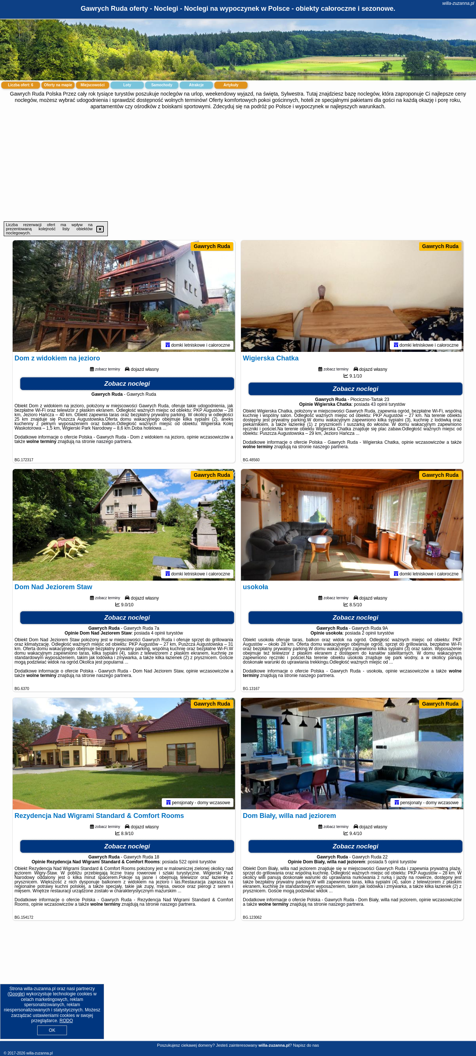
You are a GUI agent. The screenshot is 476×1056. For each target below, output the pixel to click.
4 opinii (158, 633)
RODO (66, 1020)
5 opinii (392, 861)
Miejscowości (92, 85)
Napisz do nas (306, 1045)
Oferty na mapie (58, 85)
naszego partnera (113, 441)
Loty (127, 85)
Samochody (162, 85)
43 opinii (379, 404)
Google (16, 993)
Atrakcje (196, 85)
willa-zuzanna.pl (458, 3)
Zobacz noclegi (127, 383)
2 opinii (369, 633)
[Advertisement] (238, 165)
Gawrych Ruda (212, 246)
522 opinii (188, 861)
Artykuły (230, 85)
